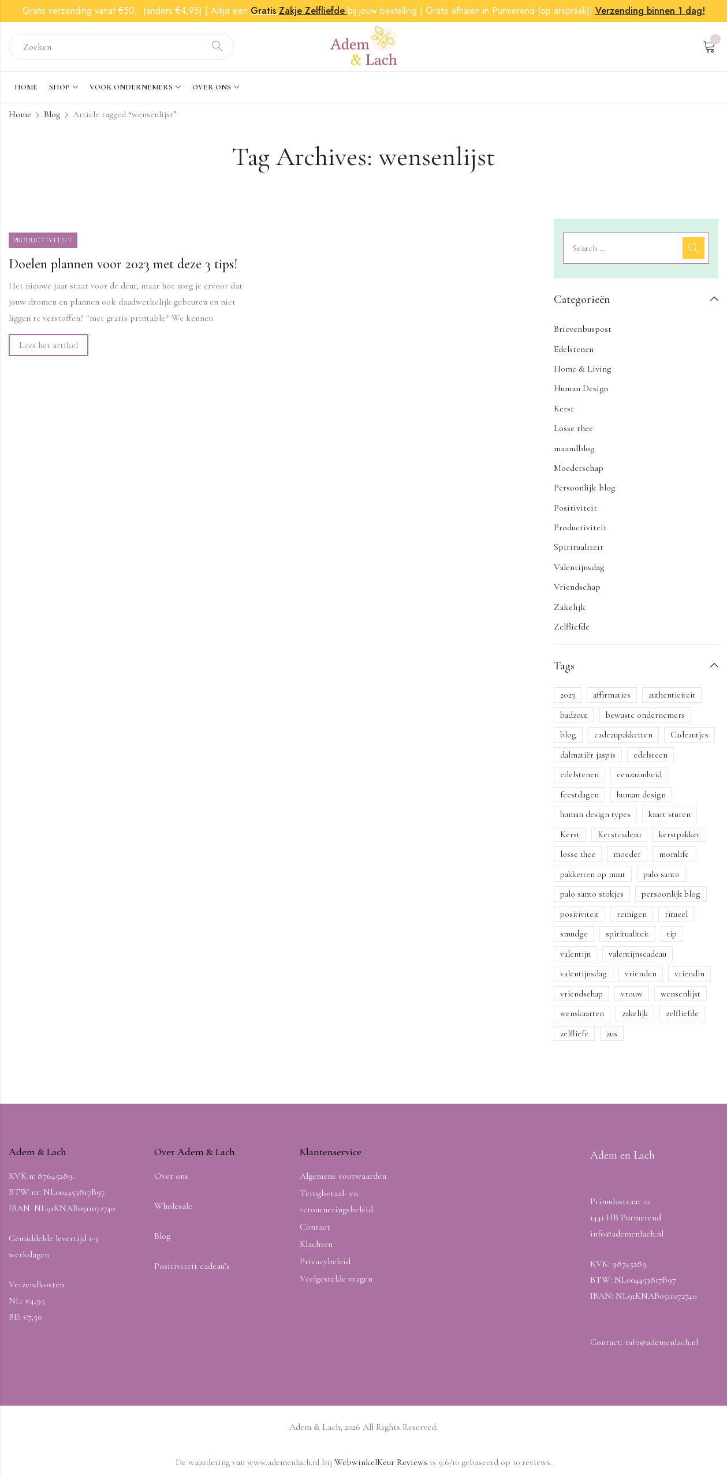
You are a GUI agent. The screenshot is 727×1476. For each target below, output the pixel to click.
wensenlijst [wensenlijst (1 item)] (680, 993)
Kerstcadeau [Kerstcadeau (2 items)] (619, 834)
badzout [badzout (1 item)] (574, 715)
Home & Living (582, 368)
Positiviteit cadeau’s (192, 1266)
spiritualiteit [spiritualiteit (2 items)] (627, 933)
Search (217, 46)
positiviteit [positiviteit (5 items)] (579, 914)
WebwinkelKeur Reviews (380, 1462)
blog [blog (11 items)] (568, 734)
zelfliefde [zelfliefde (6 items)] (682, 1013)
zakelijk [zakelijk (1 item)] (635, 1013)
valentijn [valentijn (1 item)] (575, 954)
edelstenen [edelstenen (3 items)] (579, 774)
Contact (315, 1227)
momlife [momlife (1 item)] (674, 854)
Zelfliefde (572, 626)
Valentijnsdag (579, 567)
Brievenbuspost (583, 329)
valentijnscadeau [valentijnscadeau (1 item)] (637, 954)
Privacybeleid (325, 1261)
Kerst (564, 408)
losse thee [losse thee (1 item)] (577, 854)
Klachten (316, 1244)
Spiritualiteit (578, 547)
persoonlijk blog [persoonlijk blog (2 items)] (671, 894)
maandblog (574, 448)
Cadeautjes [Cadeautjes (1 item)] (689, 734)
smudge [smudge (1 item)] (574, 933)
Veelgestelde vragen (336, 1278)
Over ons (171, 1176)
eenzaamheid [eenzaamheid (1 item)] (639, 774)
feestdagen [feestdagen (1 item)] (579, 794)
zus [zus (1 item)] (611, 1033)
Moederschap (578, 468)
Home (20, 114)
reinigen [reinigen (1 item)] (632, 914)
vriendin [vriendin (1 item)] (689, 973)
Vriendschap (577, 587)
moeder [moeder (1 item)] (627, 854)
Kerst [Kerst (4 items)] (570, 834)
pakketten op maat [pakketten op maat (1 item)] (592, 874)
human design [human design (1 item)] (641, 794)
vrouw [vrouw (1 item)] (632, 993)
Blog (52, 114)
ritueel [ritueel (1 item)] (676, 914)
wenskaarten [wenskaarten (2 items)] (582, 1013)
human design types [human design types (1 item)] (595, 814)
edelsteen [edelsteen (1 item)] (650, 755)
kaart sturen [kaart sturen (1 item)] (669, 814)
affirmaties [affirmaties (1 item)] (612, 695)
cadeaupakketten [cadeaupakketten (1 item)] (623, 734)
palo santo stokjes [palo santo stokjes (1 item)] (592, 894)
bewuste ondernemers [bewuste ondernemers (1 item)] (645, 715)
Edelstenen (574, 349)
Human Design (581, 388)
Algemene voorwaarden (343, 1176)
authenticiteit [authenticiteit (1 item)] (671, 695)
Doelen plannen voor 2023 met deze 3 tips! (123, 264)
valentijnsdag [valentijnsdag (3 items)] (583, 973)
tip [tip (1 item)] (672, 933)
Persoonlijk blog (584, 487)
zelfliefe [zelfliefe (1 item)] (574, 1033)
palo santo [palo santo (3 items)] (661, 874)
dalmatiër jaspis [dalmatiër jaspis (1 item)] (588, 755)
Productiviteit (43, 240)
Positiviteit (575, 508)
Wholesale (173, 1206)
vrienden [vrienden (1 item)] (641, 973)
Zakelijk (570, 607)
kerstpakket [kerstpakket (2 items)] (679, 834)
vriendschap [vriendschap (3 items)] (581, 993)
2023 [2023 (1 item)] (567, 695)
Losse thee (573, 428)
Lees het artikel (48, 345)
